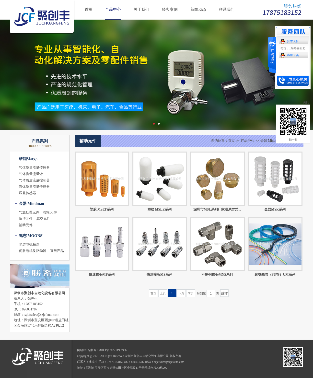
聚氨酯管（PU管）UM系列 (275, 274)
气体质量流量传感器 (34, 167)
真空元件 (43, 219)
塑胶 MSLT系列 (102, 209)
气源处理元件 (29, 212)
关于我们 (141, 9)
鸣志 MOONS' (31, 236)
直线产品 (57, 251)
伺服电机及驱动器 (32, 251)
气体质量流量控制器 (34, 180)
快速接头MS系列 (159, 274)
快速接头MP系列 (102, 274)
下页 (181, 293)
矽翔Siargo (28, 159)
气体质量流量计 (31, 174)
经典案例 (170, 9)
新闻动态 (198, 9)
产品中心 (113, 9)
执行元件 (26, 219)
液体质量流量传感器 (34, 187)
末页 (191, 293)
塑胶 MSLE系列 (159, 209)
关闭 (306, 102)
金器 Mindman (31, 203)
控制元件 (50, 212)
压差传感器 (27, 193)
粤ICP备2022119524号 (113, 350)
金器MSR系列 (275, 209)
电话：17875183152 (292, 48)
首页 (89, 9)
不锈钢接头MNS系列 (217, 274)
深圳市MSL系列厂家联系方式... (217, 209)
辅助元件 (26, 225)
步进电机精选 (29, 244)
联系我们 (226, 9)
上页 (163, 293)
